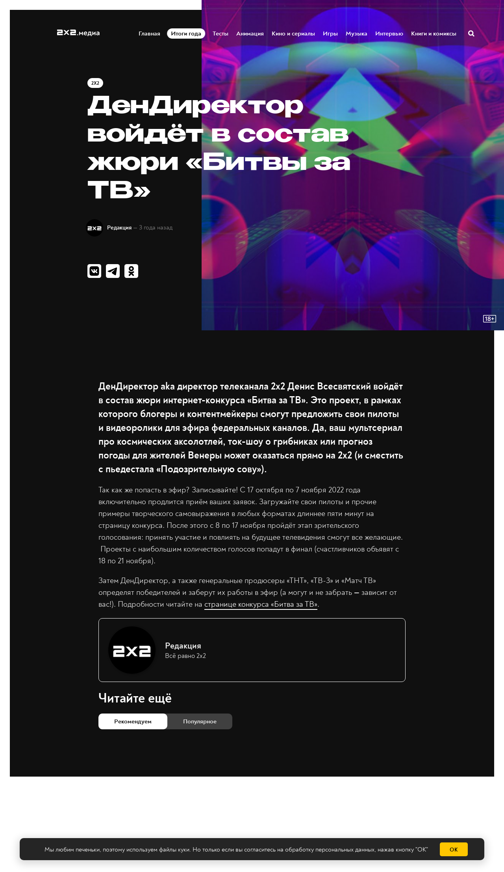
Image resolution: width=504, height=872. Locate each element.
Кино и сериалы (294, 32)
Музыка (357, 32)
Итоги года (186, 32)
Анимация (250, 32)
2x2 (95, 83)
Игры (331, 32)
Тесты (221, 32)
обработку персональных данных (329, 849)
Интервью (389, 32)
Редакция (119, 227)
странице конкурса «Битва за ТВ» (260, 604)
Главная (150, 32)
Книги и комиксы (434, 32)
